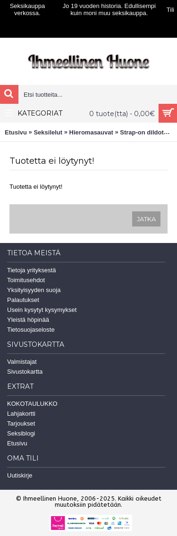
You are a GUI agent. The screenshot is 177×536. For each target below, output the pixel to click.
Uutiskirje (19, 475)
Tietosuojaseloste (31, 329)
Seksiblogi (21, 433)
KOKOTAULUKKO (32, 403)
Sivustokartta (24, 371)
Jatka (146, 219)
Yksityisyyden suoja (33, 289)
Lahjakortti (21, 413)
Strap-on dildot (141, 132)
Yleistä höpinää (28, 319)
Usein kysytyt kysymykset (41, 309)
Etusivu (16, 132)
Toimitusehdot (26, 280)
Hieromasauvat (91, 132)
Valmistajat (22, 361)
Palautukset (23, 299)
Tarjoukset (21, 423)
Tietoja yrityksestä (31, 270)
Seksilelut (48, 132)
